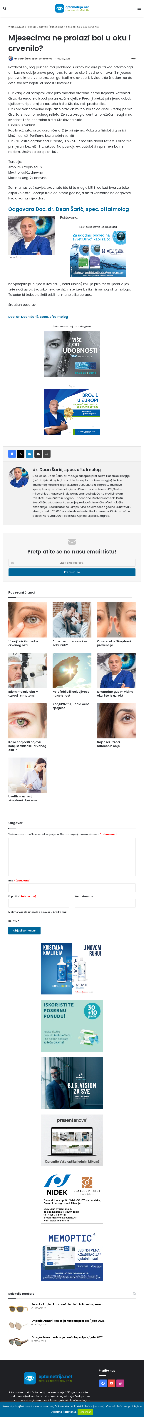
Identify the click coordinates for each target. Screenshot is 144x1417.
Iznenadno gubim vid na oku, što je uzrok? (115, 694)
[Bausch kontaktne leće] (72, 376)
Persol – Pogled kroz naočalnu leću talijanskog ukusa (67, 1304)
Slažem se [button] (85, 1412)
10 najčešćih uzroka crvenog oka (23, 643)
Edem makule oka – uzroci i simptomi (23, 694)
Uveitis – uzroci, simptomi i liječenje (22, 798)
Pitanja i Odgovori (37, 27)
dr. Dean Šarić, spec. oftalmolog (34, 58)
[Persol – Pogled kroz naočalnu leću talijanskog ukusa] (18, 1310)
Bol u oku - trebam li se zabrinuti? (70, 643)
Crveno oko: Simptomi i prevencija (114, 643)
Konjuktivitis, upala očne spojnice (71, 706)
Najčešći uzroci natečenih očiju (108, 744)
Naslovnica (16, 27)
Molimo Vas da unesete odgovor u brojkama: (37, 912)
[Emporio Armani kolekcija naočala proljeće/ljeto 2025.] (18, 1326)
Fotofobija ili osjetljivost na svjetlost (71, 694)
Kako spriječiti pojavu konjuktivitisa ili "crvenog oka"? (27, 746)
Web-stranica (84, 896)
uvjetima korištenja (63, 1411)
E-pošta (22, 896)
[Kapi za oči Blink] (98, 276)
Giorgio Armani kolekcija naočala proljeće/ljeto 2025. (67, 1337)
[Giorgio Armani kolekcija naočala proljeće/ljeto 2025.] (18, 1342)
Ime (19, 881)
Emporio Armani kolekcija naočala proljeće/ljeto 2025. (68, 1321)
